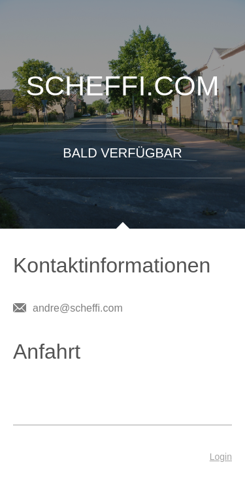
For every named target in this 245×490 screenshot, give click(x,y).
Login (221, 456)
